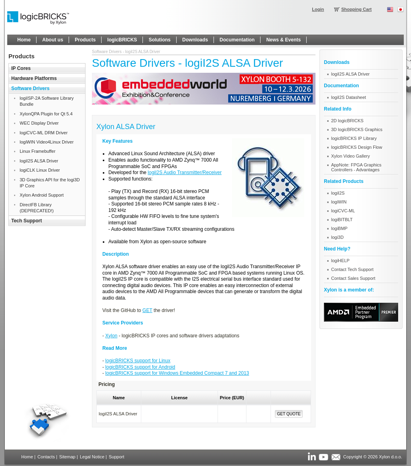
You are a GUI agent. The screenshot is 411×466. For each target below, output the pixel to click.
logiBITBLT (342, 219)
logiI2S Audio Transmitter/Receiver (185, 172)
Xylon (111, 336)
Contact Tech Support (352, 269)
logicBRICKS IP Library (354, 138)
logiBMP (339, 228)
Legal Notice (92, 456)
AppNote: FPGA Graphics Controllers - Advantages (356, 167)
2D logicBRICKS (347, 120)
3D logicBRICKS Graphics (357, 129)
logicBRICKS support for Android (140, 367)
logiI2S (338, 193)
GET (147, 310)
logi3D (337, 237)
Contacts (46, 456)
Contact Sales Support (353, 278)
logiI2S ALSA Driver (350, 74)
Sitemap (67, 456)
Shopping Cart (356, 9)
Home (27, 456)
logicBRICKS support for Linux (137, 360)
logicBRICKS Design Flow (356, 147)
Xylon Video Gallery (350, 156)
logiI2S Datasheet (348, 97)
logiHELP (340, 260)
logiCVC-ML (343, 210)
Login (318, 9)
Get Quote (289, 414)
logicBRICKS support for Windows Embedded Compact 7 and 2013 (177, 373)
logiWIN (339, 201)
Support (116, 456)
